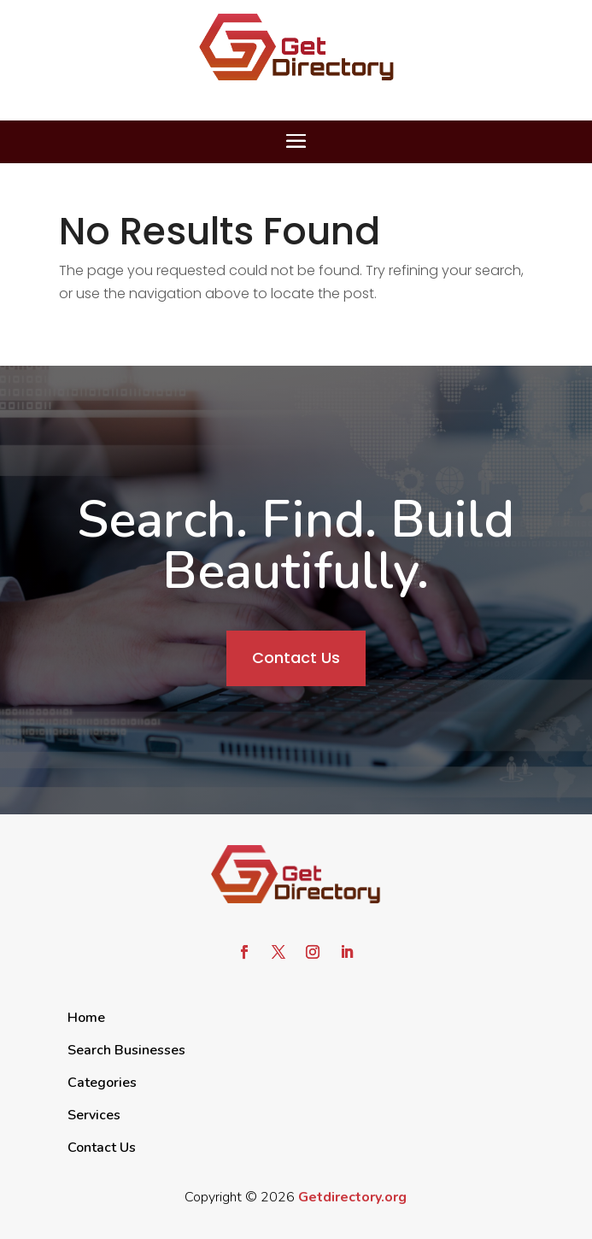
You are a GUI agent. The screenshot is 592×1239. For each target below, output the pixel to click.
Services (93, 1115)
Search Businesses (126, 1050)
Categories (102, 1082)
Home (86, 1017)
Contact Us (296, 657)
